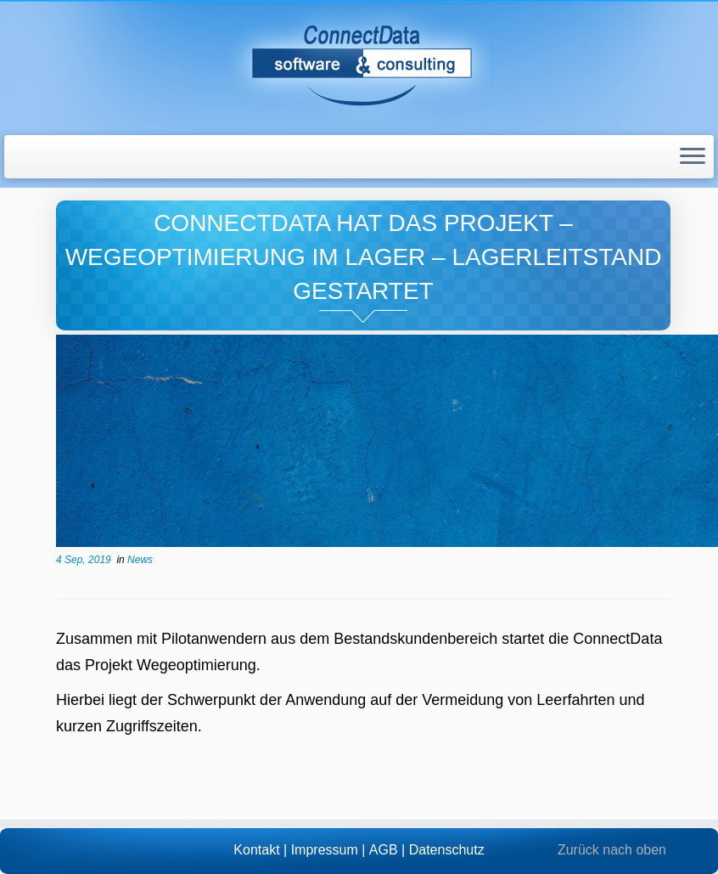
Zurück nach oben (612, 850)
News (140, 560)
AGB (383, 850)
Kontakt (256, 850)
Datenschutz (447, 850)
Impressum (324, 850)
